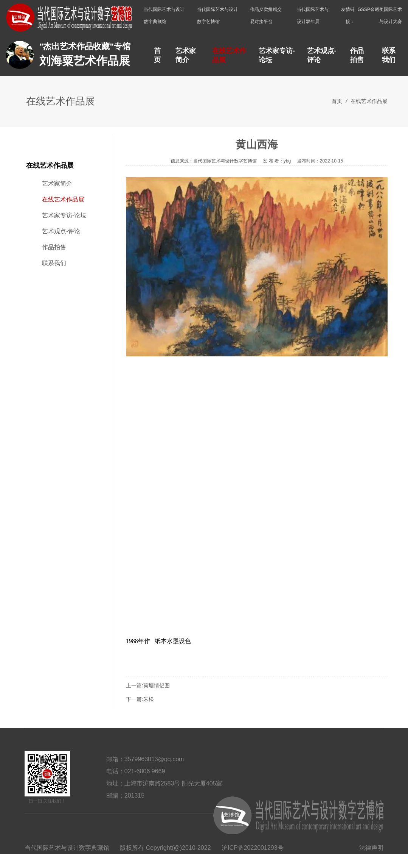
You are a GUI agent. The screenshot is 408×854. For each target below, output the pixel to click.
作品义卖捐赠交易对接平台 (266, 15)
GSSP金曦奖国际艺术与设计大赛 (380, 15)
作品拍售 (357, 55)
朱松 (148, 699)
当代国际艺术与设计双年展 (313, 15)
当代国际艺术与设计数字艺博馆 (217, 15)
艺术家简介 (185, 55)
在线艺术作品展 (229, 55)
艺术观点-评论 (322, 55)
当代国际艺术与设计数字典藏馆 (164, 15)
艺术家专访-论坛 (277, 55)
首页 (157, 55)
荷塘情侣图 (156, 685)
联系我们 (389, 55)
